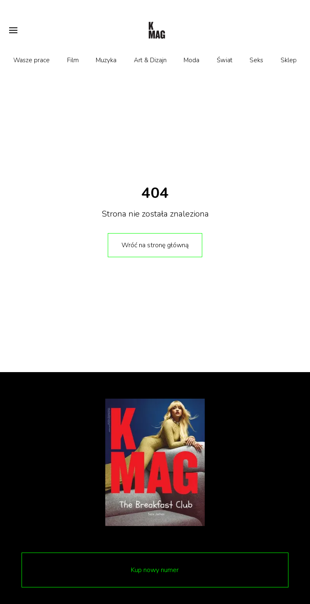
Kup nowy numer (155, 570)
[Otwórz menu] (13, 30)
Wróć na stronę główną (155, 245)
